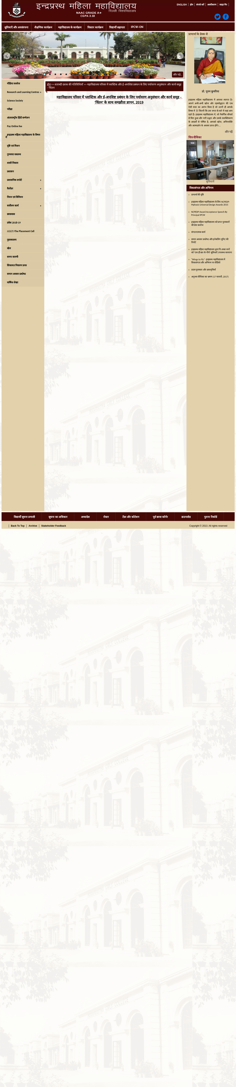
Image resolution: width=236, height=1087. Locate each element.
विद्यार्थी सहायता (117, 27)
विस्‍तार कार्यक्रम (95, 27)
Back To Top (17, 525)
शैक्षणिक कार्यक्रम (43, 27)
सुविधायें (210, 181)
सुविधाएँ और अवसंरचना (16, 27)
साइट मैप (223, 4)
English (182, 4)
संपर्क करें (200, 4)
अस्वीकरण (211, 4)
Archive (33, 525)
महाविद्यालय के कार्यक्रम (70, 27)
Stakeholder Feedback (53, 525)
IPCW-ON (137, 27)
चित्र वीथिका (195, 137)
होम (191, 4)
